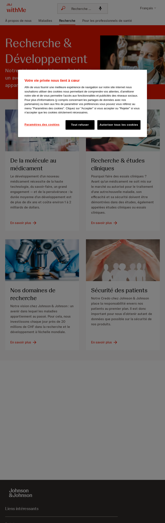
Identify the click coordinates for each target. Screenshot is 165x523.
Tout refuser (80, 124)
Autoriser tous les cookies (119, 124)
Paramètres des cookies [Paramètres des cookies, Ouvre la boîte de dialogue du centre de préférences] (42, 124)
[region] (82, 103)
